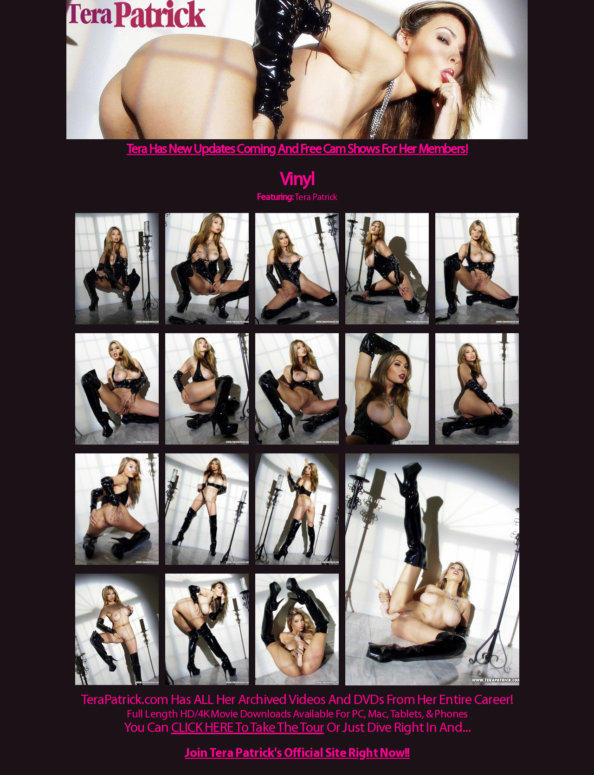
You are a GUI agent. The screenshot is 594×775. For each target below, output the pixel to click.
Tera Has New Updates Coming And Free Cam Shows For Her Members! (297, 149)
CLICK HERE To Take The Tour (247, 728)
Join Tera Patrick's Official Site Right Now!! (297, 754)
